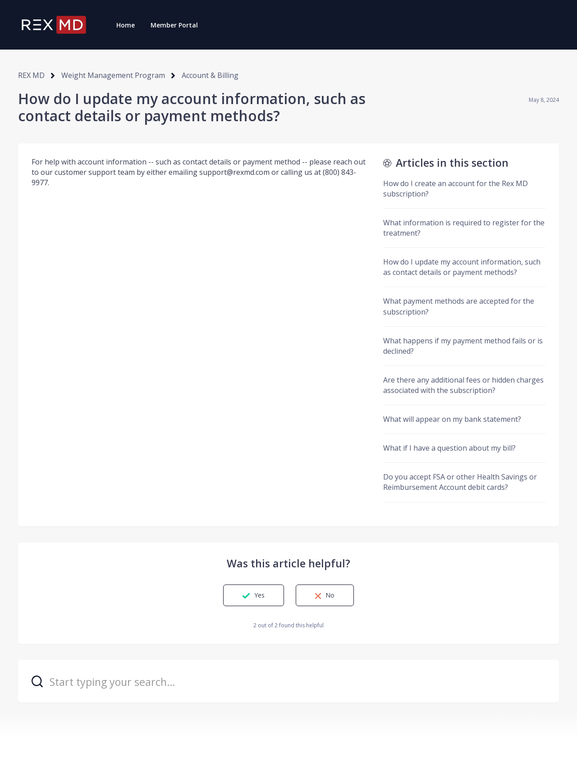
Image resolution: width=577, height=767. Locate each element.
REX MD (31, 75)
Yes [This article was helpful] (259, 595)
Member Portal (174, 25)
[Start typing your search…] (288, 681)
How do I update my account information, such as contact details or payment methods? (461, 267)
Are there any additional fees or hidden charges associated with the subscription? (463, 385)
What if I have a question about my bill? (449, 448)
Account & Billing (210, 75)
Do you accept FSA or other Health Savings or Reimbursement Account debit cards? (460, 482)
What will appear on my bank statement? (452, 419)
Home (125, 25)
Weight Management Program (113, 75)
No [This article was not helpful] (329, 595)
